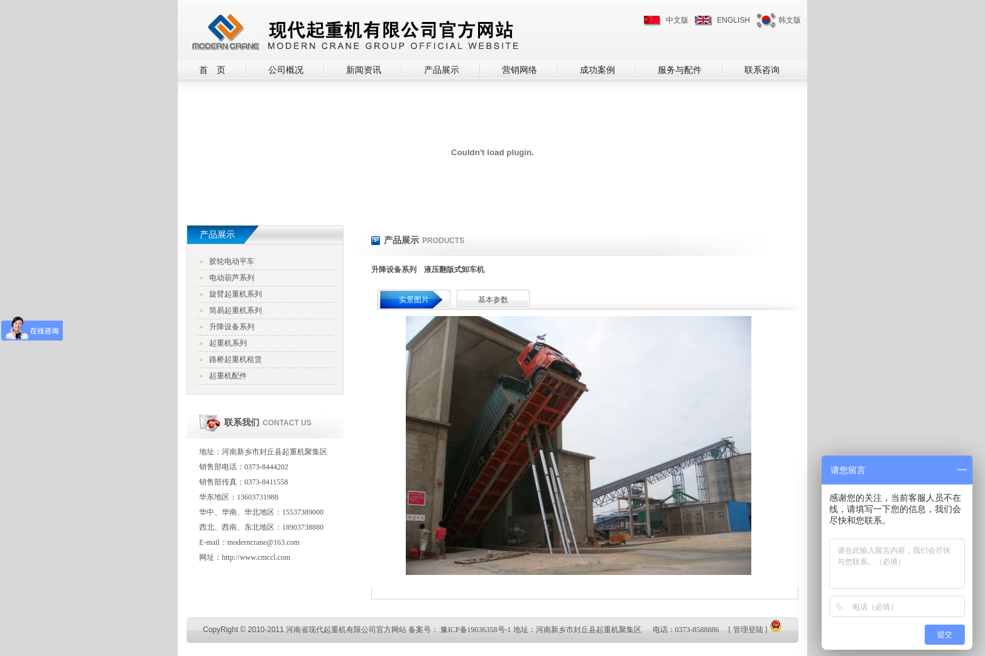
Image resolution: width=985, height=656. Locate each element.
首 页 (212, 70)
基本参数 (493, 299)
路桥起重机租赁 (235, 359)
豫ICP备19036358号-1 (475, 629)
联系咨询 (762, 70)
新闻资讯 (363, 70)
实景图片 (414, 299)
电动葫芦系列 (231, 277)
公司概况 (285, 70)
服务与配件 (680, 70)
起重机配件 (228, 375)
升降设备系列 (231, 326)
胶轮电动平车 (231, 261)
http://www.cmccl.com (256, 557)
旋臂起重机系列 (235, 294)
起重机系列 (228, 343)
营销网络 (519, 70)
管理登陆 (748, 629)
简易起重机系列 (235, 310)
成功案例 (597, 70)
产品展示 (441, 70)
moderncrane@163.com (263, 542)
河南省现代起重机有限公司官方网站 (346, 629)
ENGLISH (733, 20)
